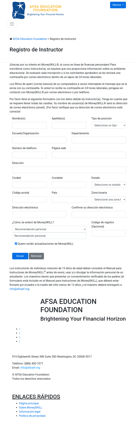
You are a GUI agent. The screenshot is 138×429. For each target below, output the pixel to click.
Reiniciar (36, 256)
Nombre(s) (18, 118)
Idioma (116, 5)
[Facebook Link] (19, 333)
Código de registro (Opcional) (102, 224)
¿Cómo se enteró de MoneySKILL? (33, 222)
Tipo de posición (101, 118)
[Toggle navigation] (12, 23)
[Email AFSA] (19, 341)
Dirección (18, 163)
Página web (59, 148)
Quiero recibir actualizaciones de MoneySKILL (44, 243)
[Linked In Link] (19, 337)
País (54, 192)
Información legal (29, 411)
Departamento (80, 133)
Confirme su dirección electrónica (92, 207)
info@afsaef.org (30, 367)
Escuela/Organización (25, 133)
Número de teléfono (24, 148)
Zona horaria (99, 192)
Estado (95, 177)
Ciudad (16, 177)
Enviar (20, 256)
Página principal (29, 403)
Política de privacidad (32, 415)
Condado (57, 177)
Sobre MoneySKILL (30, 407)
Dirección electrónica (25, 207)
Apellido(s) (58, 118)
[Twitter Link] (19, 329)
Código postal (20, 192)
